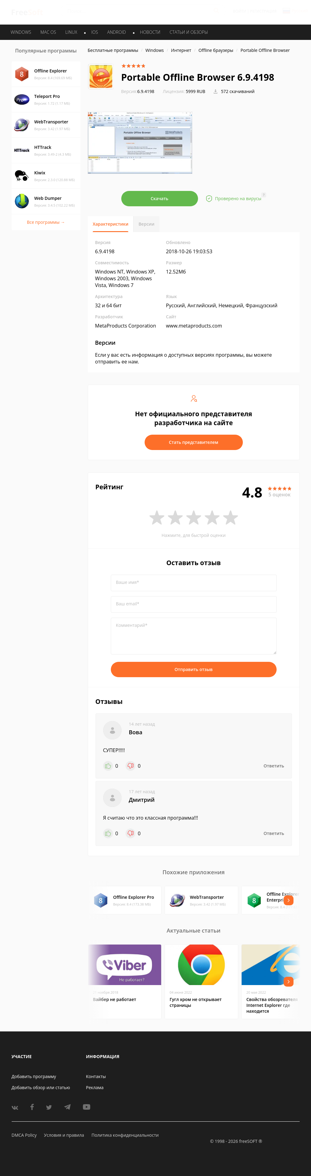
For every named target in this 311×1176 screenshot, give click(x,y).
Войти (239, 11)
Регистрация (263, 11)
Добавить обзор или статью (41, 1087)
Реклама (94, 1087)
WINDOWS (21, 32)
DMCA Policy (24, 1135)
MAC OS (48, 32)
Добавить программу (34, 1076)
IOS (94, 32)
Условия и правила (64, 1135)
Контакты (96, 1076)
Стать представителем (193, 442)
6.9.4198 (137, 91)
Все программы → (46, 222)
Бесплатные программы (113, 50)
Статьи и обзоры (189, 32)
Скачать (160, 198)
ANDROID (116, 32)
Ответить (274, 766)
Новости (150, 32)
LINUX (71, 32)
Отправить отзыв (194, 669)
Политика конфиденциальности (125, 1135)
